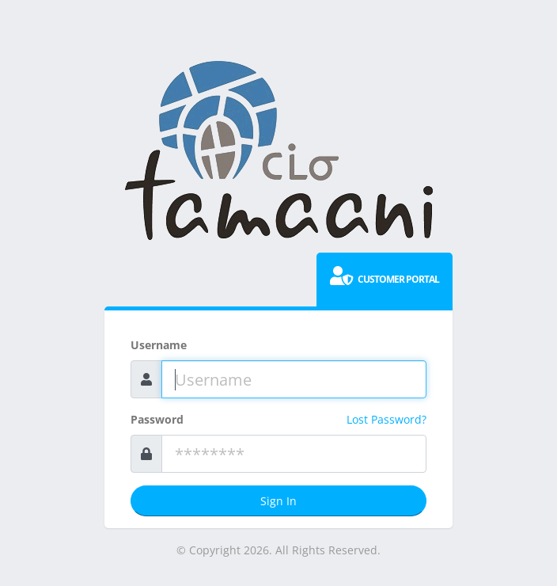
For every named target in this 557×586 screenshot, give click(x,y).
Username (159, 344)
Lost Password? (386, 419)
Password (157, 419)
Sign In (278, 500)
